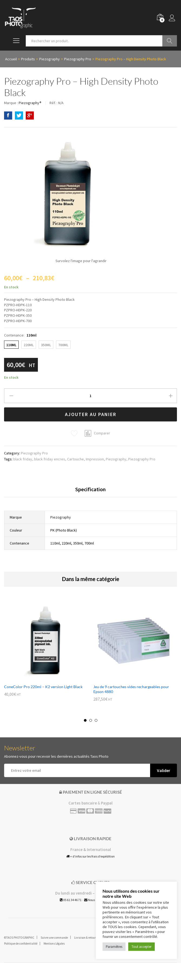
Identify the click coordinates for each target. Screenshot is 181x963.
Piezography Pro (34, 453)
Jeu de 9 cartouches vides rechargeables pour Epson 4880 (131, 689)
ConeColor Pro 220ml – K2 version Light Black (43, 686)
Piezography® (30, 102)
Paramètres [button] (114, 946)
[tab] (90, 492)
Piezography (116, 459)
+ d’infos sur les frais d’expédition (90, 856)
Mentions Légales (54, 943)
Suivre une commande (54, 937)
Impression (95, 459)
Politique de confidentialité (20, 943)
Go (169, 41)
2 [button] (90, 720)
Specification (90, 489)
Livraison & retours (85, 937)
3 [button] (96, 720)
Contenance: (20, 335)
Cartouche (75, 459)
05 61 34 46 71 (70, 900)
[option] (46, 652)
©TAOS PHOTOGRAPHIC (19, 937)
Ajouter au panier (90, 414)
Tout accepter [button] (141, 946)
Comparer (102, 433)
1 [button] (85, 720)
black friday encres (49, 459)
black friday (22, 459)
